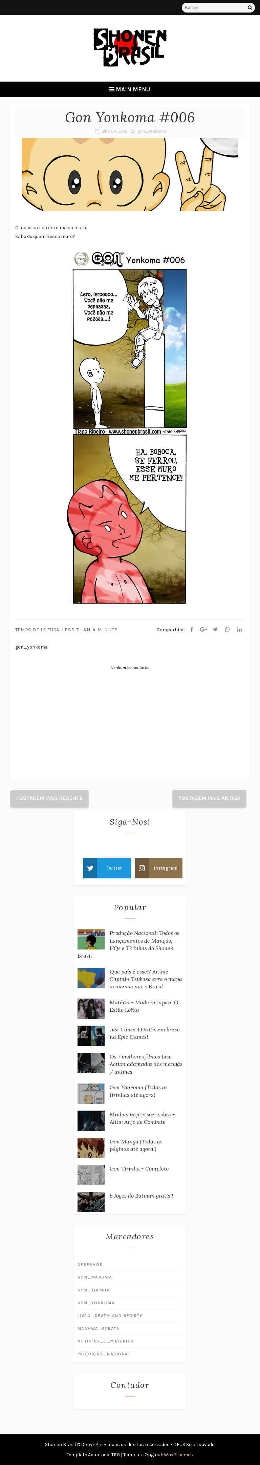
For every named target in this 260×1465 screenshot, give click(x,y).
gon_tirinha (94, 1290)
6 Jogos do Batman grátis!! (141, 1195)
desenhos (90, 1264)
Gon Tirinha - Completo (139, 1168)
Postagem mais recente (49, 798)
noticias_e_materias (106, 1341)
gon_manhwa (95, 1277)
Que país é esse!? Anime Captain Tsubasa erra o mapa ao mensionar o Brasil (146, 979)
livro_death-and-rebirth (110, 1315)
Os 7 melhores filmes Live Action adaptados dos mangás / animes (146, 1064)
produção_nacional (104, 1354)
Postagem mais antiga (209, 798)
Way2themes (178, 1455)
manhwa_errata (99, 1328)
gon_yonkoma (152, 131)
